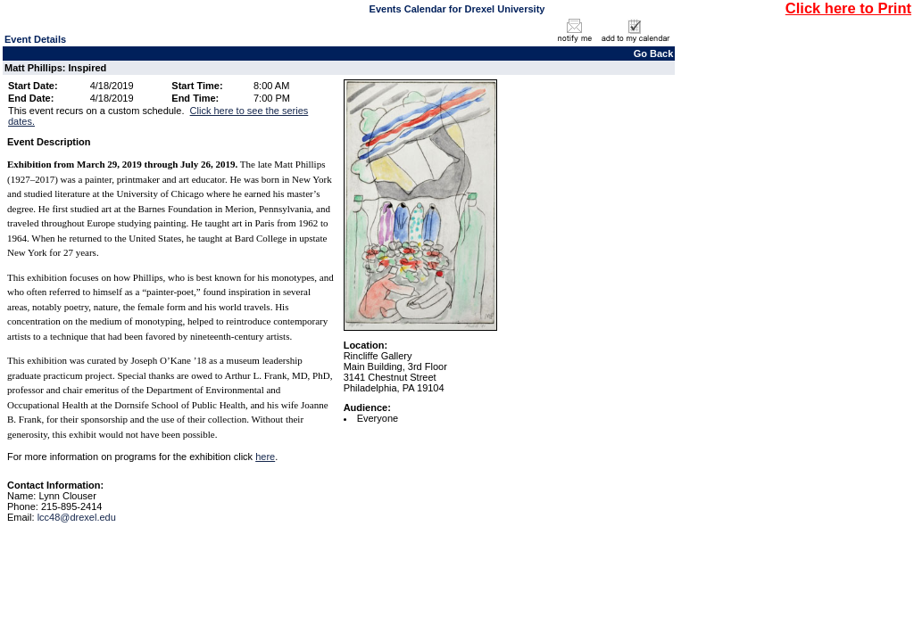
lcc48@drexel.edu (76, 517)
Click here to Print (848, 8)
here (265, 456)
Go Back (654, 53)
